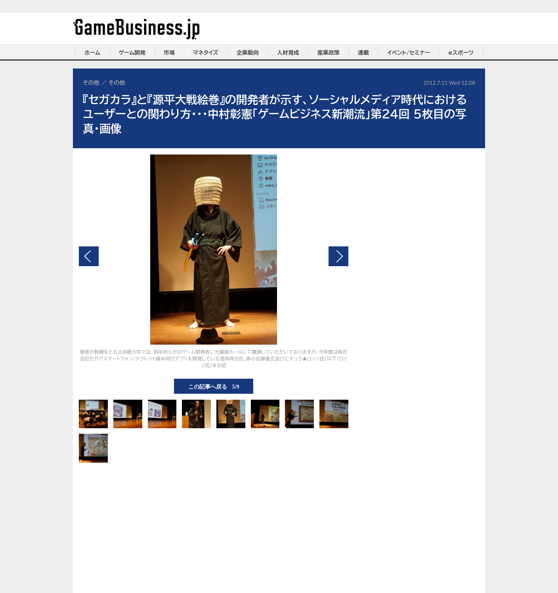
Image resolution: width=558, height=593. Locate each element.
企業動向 (248, 52)
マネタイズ (205, 52)
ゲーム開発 (131, 52)
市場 (169, 52)
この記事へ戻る (213, 386)
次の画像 (338, 256)
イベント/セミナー (408, 52)
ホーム (92, 52)
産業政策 (328, 52)
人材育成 (288, 52)
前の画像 (89, 256)
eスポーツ (461, 52)
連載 (363, 52)
